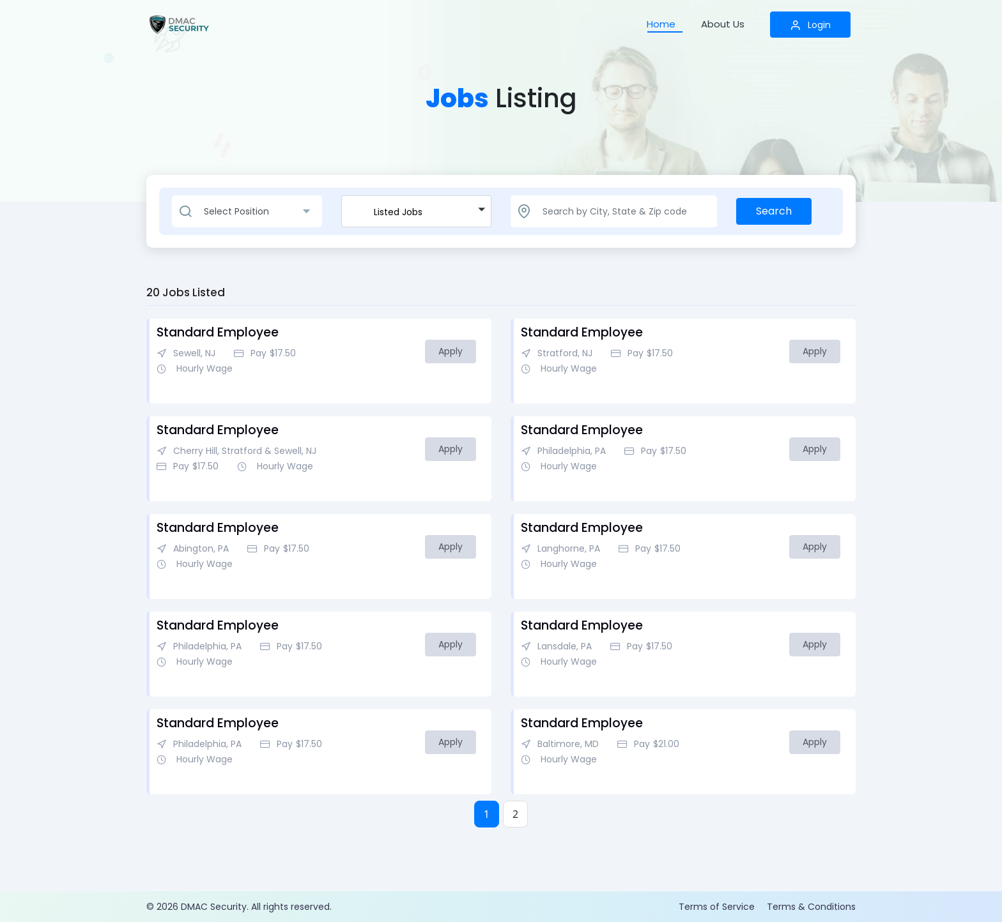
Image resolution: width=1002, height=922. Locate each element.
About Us (722, 24)
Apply (450, 351)
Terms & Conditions (811, 906)
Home (661, 24)
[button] (416, 211)
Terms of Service (717, 906)
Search (774, 211)
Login (810, 25)
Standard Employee (218, 332)
